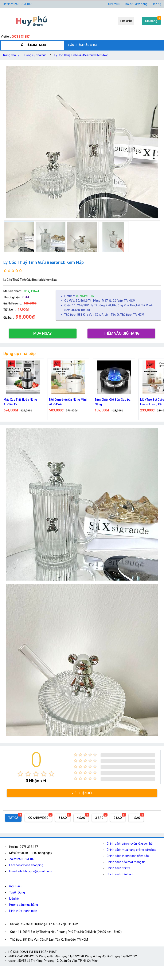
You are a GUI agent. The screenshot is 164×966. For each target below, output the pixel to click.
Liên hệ (156, 4)
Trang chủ (12, 55)
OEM (25, 297)
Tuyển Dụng (17, 892)
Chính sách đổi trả (118, 868)
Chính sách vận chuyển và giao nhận (130, 843)
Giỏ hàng (151, 21)
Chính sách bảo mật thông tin (126, 862)
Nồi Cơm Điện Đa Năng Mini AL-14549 (68, 402)
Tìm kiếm (126, 21)
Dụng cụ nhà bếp (35, 55)
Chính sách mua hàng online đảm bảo (131, 849)
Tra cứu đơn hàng (136, 4)
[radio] (20, 773)
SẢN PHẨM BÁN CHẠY (83, 45)
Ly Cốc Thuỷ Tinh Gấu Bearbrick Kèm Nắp (81, 55)
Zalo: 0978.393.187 (22, 859)
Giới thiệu (15, 886)
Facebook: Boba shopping (26, 865)
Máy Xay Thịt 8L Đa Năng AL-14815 (20, 402)
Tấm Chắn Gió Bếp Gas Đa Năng (112, 402)
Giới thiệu (114, 4)
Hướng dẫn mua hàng (23, 904)
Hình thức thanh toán (23, 911)
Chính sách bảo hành (120, 874)
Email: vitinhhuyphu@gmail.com (30, 871)
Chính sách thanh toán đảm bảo (128, 856)
